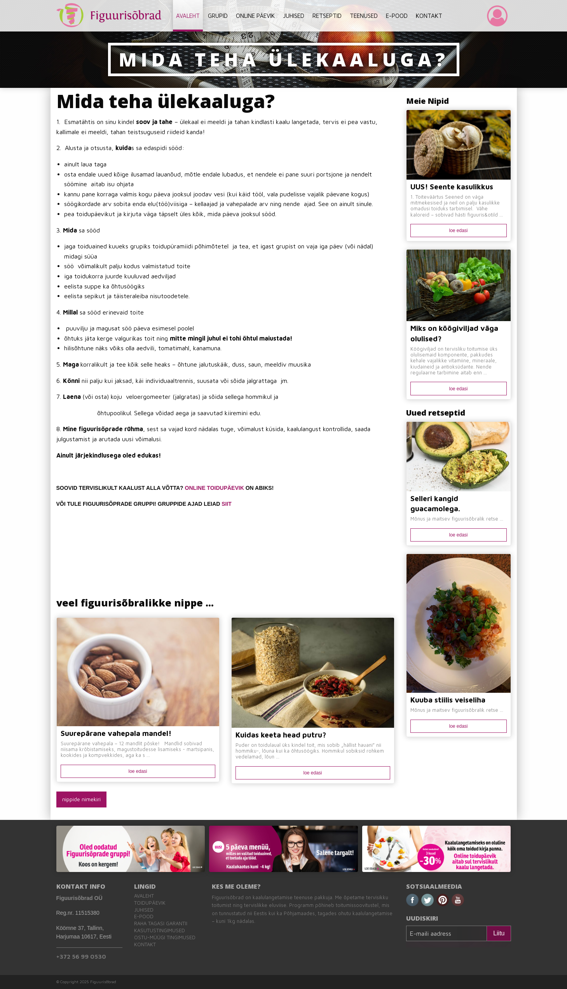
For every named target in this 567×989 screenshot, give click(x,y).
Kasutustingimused (159, 930)
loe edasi (137, 771)
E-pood (144, 916)
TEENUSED (364, 15)
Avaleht (144, 896)
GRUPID (218, 15)
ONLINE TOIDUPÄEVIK (214, 488)
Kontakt (145, 944)
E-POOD (397, 15)
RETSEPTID (327, 15)
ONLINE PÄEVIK (255, 15)
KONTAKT (429, 15)
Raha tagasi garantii (160, 923)
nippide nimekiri (81, 799)
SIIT (227, 504)
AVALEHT (188, 15)
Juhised (144, 910)
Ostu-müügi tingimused (164, 937)
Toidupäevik (150, 903)
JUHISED (293, 15)
